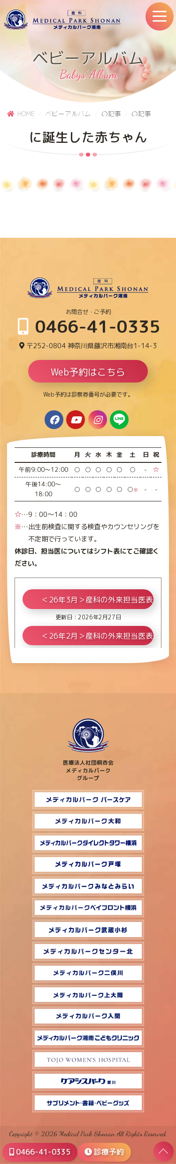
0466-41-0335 (89, 326)
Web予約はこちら (88, 371)
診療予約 (104, 1152)
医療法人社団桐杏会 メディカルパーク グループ (88, 766)
